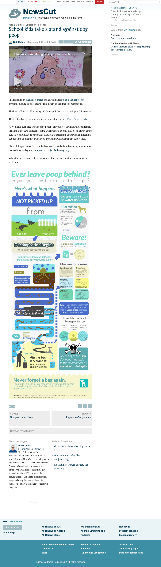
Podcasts (85, 534)
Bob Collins (18, 42)
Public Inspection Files (131, 552)
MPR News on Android (53, 530)
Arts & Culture (17, 25)
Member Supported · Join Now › (123, 8)
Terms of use (126, 544)
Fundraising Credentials (93, 552)
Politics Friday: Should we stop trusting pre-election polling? (130, 48)
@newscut (40, 449)
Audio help (9, 532)
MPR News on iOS (51, 526)
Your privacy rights (129, 548)
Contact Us (47, 548)
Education (31, 25)
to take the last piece (73, 100)
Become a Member (90, 544)
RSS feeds (124, 526)
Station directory (128, 534)
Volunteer (85, 548)
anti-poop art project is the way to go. (52, 150)
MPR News (30, 18)
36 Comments (84, 42)
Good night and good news (123, 37)
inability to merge (35, 100)
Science (43, 25)
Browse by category (23, 431)
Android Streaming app (92, 530)
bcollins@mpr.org (26, 449)
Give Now (100, 2)
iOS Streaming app (90, 526)
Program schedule (128, 530)
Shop (44, 552)
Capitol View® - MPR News (124, 43)
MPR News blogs (51, 534)
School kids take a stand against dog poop (49, 32)
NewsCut (114, 35)
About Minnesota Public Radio (58, 544)
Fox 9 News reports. (78, 119)
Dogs (12, 406)
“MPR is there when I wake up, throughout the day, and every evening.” (130, 15)
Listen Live (12, 527)
